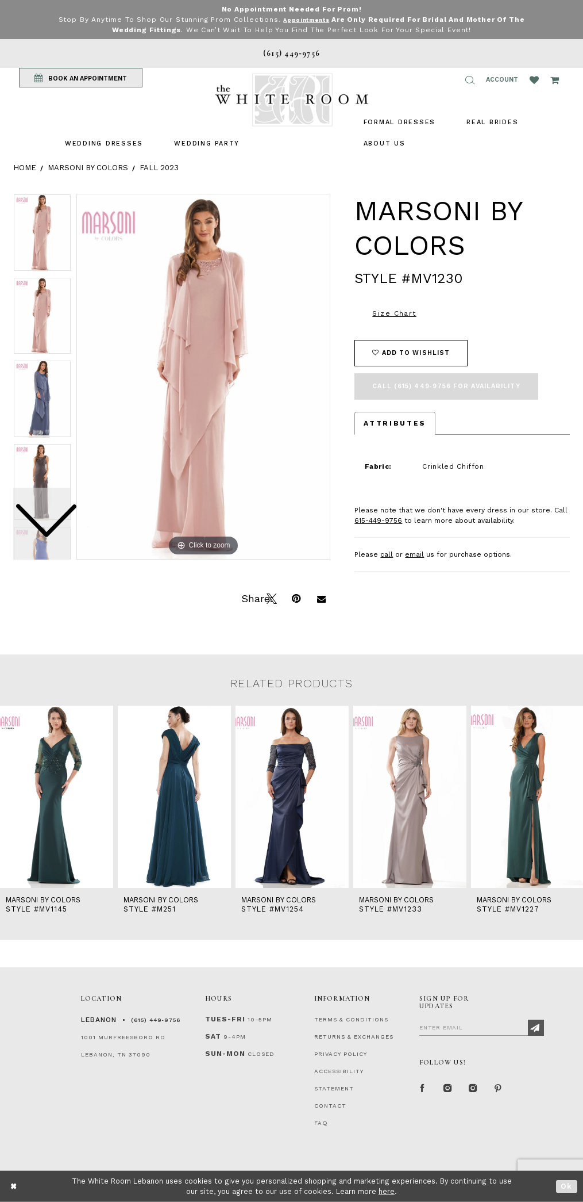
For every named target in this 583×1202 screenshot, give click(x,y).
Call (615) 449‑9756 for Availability (446, 386)
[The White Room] (291, 99)
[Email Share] (321, 597)
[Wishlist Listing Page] (534, 80)
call (386, 554)
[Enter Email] (481, 1027)
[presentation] (56, 797)
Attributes (395, 423)
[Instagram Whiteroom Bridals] (473, 1089)
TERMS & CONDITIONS (351, 1019)
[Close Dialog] (14, 1186)
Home (24, 167)
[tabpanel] (203, 376)
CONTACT (330, 1106)
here (387, 1191)
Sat (213, 1036)
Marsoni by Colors (88, 167)
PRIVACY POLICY (340, 1054)
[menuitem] (104, 143)
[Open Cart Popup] (555, 80)
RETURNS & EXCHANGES (353, 1036)
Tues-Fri (225, 1019)
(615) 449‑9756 (155, 1020)
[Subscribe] (536, 1028)
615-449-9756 (378, 520)
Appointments (306, 20)
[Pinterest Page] (498, 1089)
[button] (470, 80)
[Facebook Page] (423, 1089)
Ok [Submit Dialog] (567, 1186)
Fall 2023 (159, 167)
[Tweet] (270, 597)
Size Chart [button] (394, 313)
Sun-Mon (225, 1054)
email (414, 554)
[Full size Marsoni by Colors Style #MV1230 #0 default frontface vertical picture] (203, 376)
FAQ (321, 1123)
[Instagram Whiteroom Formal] (448, 1089)
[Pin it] (296, 597)
